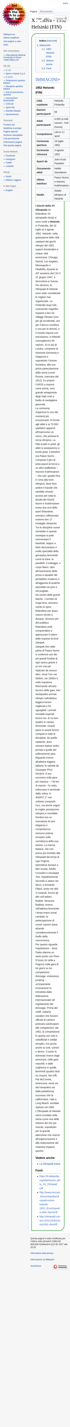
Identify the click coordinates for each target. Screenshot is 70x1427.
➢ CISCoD (8, 104)
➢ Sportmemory (10, 114)
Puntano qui (9, 124)
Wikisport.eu (9, 34)
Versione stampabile (13, 135)
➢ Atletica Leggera (12, 180)
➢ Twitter (7, 162)
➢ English (8, 190)
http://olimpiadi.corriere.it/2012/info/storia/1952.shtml (49, 1220)
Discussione (46, 11)
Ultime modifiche (11, 38)
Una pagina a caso (12, 41)
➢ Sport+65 (8, 107)
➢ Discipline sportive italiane (13, 87)
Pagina (33, 11)
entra (65, 3)
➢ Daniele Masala (11, 111)
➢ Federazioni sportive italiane (14, 81)
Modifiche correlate (12, 128)
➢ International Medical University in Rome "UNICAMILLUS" (14, 57)
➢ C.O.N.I (8, 77)
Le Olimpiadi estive (49, 1163)
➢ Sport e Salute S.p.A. (14, 73)
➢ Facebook (9, 155)
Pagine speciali (10, 131)
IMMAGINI (46, 79)
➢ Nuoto (7, 176)
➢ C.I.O (7, 70)
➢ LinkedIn (8, 166)
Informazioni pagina (12, 142)
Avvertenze (35, 1266)
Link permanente (11, 138)
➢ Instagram (9, 159)
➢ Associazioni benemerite (10, 99)
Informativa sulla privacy (41, 1253)
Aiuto (5, 44)
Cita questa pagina (12, 145)
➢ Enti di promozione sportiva (13, 93)
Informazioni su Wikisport (42, 1259)
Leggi (34, 18)
